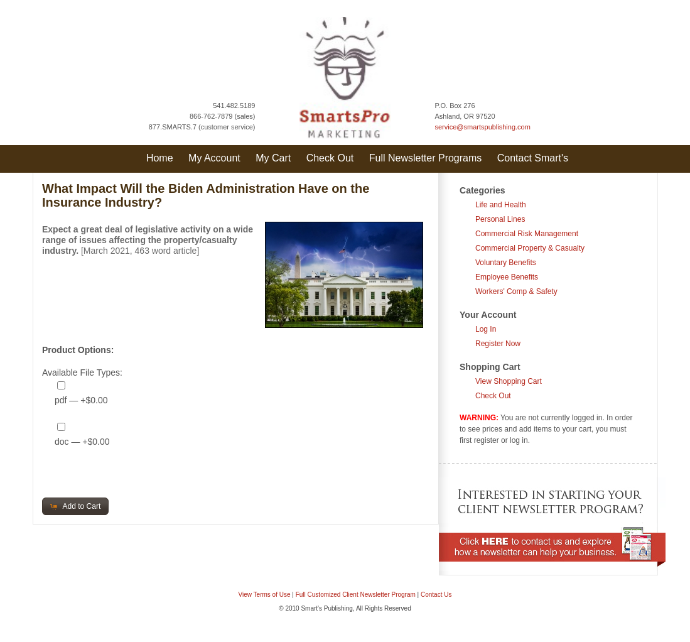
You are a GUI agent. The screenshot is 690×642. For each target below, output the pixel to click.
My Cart (273, 158)
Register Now (497, 343)
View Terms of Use (265, 594)
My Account (214, 158)
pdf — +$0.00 (81, 400)
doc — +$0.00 (82, 442)
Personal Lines (500, 219)
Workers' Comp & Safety (516, 291)
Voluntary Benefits (505, 262)
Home (159, 158)
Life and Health (500, 204)
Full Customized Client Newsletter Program (356, 594)
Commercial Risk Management (526, 233)
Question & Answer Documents (364, 635)
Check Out (330, 158)
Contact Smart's (532, 158)
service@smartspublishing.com (483, 127)
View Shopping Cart (508, 381)
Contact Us (436, 594)
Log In (485, 329)
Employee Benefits (506, 277)
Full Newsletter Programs (425, 158)
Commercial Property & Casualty (530, 248)
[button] (75, 506)
